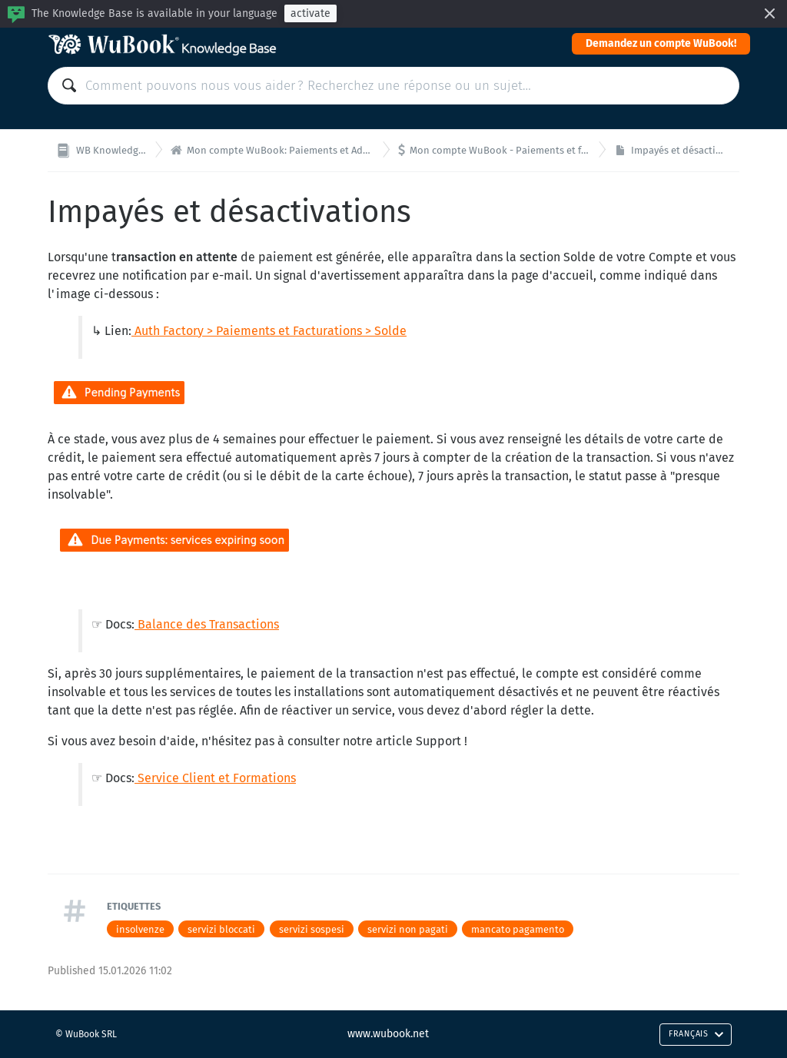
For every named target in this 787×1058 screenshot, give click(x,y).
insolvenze (140, 929)
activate (310, 13)
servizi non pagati (407, 929)
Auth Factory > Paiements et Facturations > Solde (270, 330)
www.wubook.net (388, 1033)
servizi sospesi (311, 929)
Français (696, 1034)
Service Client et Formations (215, 778)
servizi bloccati (221, 929)
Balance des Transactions (208, 624)
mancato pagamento (517, 929)
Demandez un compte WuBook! (661, 43)
